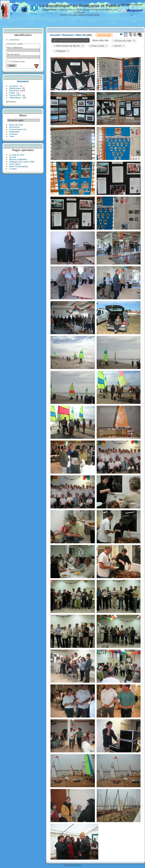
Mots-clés (13, 124)
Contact (13, 168)
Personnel (14, 90)
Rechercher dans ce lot (73, 40)
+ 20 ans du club (124, 40)
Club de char (104, 35)
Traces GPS (15, 95)
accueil (12, 157)
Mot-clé (81, 34)
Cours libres (15, 164)
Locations (13, 86)
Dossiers (23, 81)
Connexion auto (16, 61)
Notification (14, 131)
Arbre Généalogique (18, 166)
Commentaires (16, 129)
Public (12, 93)
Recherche (14, 127)
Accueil (55, 34)
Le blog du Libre (16, 155)
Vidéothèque (15, 97)
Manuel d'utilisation (18, 159)
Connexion (14, 39)
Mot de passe (13, 54)
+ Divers (119, 45)
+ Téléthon (61, 51)
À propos (13, 134)
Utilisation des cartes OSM (21, 161)
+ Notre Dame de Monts (69, 45)
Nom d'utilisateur (15, 47)
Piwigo (78, 865)
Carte (12, 136)
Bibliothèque (15, 88)
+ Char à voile (98, 45)
